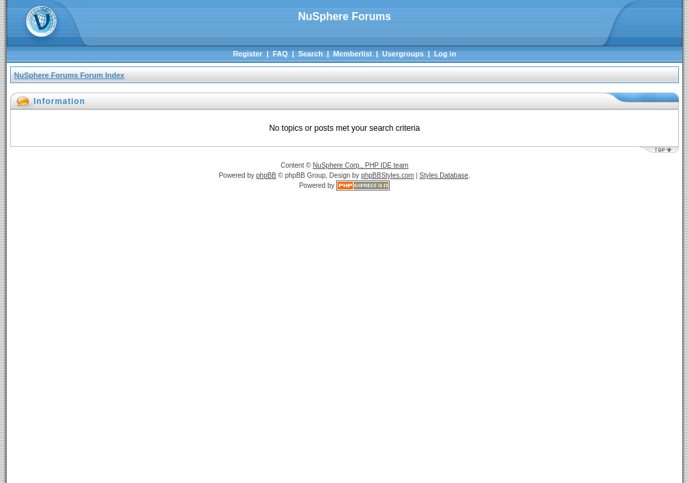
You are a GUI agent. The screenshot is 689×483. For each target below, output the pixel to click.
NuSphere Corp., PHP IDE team (361, 165)
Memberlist (352, 54)
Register (247, 54)
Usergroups (403, 54)
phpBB (266, 175)
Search (310, 54)
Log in (445, 54)
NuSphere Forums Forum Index (69, 75)
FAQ (280, 54)
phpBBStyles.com (387, 175)
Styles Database (443, 175)
